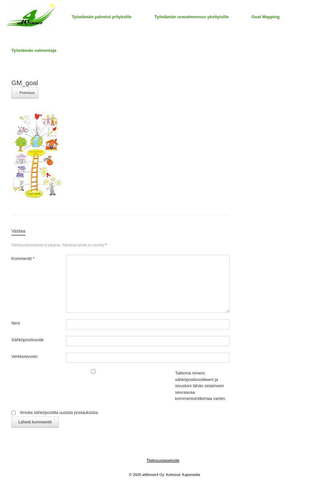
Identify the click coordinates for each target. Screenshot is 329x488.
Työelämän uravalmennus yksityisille (191, 16)
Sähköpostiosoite (27, 339)
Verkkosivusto (24, 356)
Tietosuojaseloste (162, 460)
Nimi (15, 323)
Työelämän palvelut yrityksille (101, 16)
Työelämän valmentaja (33, 50)
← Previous (25, 93)
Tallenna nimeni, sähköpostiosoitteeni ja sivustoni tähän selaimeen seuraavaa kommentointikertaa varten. (200, 386)
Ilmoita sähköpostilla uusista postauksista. (59, 412)
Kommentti (23, 258)
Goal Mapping (265, 16)
